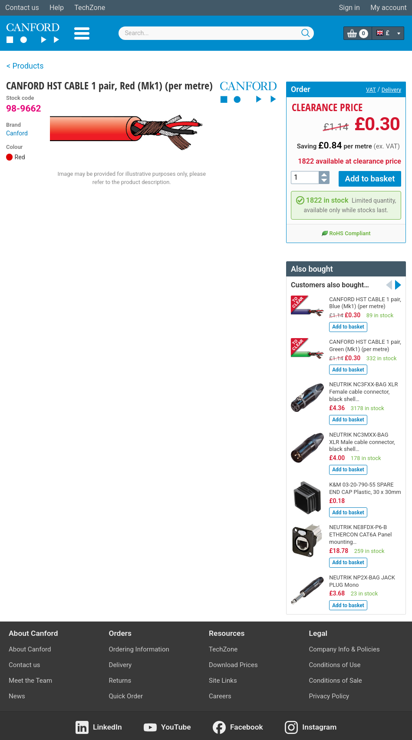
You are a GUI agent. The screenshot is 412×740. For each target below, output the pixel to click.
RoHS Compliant (345, 230)
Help (56, 7)
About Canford (30, 647)
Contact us (22, 7)
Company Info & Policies (344, 647)
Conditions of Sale (335, 678)
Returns (120, 678)
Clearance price (327, 107)
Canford (17, 133)
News (17, 693)
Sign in (349, 7)
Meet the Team (30, 678)
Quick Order (126, 693)
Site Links (223, 678)
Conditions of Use (335, 662)
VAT (371, 89)
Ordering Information (139, 647)
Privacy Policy (329, 693)
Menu (81, 33)
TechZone (89, 7)
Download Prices (233, 662)
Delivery (391, 89)
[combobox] (216, 33)
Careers (220, 693)
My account (388, 7)
